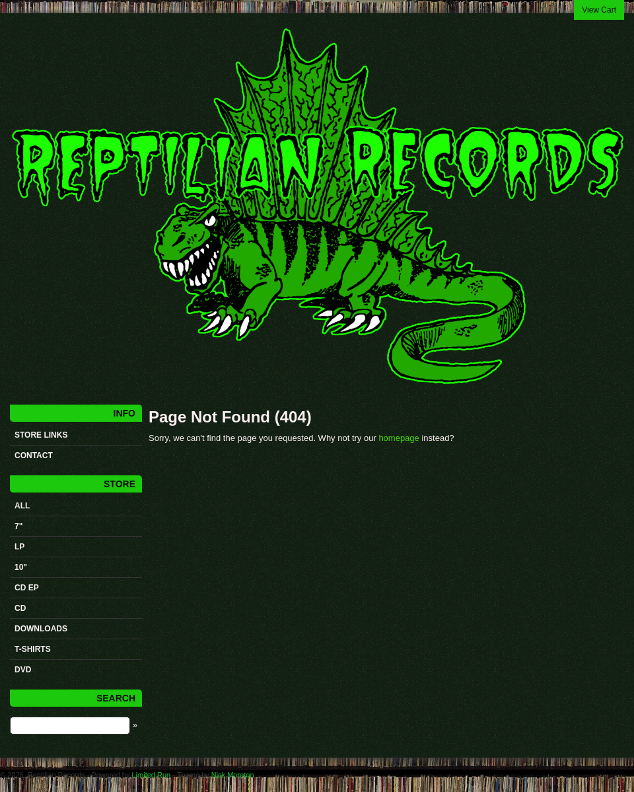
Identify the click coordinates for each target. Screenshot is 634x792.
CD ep (27, 587)
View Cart (599, 10)
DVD (23, 669)
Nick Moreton (232, 775)
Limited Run (150, 775)
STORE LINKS (41, 435)
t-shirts (33, 649)
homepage (398, 438)
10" (21, 567)
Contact (34, 455)
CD (20, 608)
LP (19, 546)
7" (18, 526)
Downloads (41, 628)
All (22, 505)
